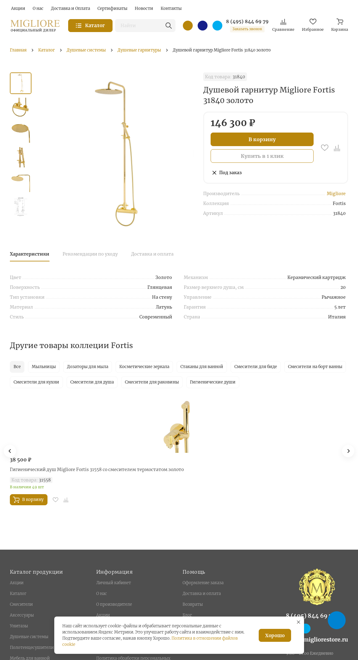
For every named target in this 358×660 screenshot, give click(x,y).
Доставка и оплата (152, 254)
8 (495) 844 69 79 (247, 21)
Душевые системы (29, 636)
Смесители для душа (92, 382)
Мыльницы (44, 366)
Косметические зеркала (144, 366)
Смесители (21, 604)
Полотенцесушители (32, 647)
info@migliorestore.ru (317, 639)
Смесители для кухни (36, 382)
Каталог (18, 593)
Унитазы (19, 626)
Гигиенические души (213, 382)
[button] (348, 451)
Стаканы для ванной (201, 366)
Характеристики (29, 254)
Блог (187, 615)
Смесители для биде (255, 366)
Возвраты (193, 604)
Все (17, 366)
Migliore (336, 193)
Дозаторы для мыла (87, 366)
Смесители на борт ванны (315, 366)
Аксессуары (22, 615)
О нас (101, 593)
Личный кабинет (113, 582)
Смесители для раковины (152, 382)
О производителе (114, 604)
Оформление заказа (203, 582)
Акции (16, 582)
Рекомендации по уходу (90, 254)
